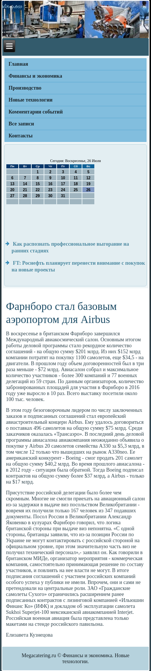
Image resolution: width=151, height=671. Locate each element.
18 (75, 184)
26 (88, 190)
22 (37, 190)
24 (63, 190)
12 (88, 178)
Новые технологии (31, 100)
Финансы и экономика (35, 76)
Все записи (21, 124)
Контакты (20, 136)
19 (88, 184)
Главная (18, 64)
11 (75, 178)
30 (50, 196)
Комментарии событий (36, 112)
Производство (25, 88)
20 (12, 190)
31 (63, 196)
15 (37, 184)
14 (25, 184)
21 (25, 190)
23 (50, 190)
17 (63, 184)
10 (63, 178)
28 (25, 196)
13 (12, 184)
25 (75, 190)
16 (50, 184)
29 (37, 196)
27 (12, 196)
